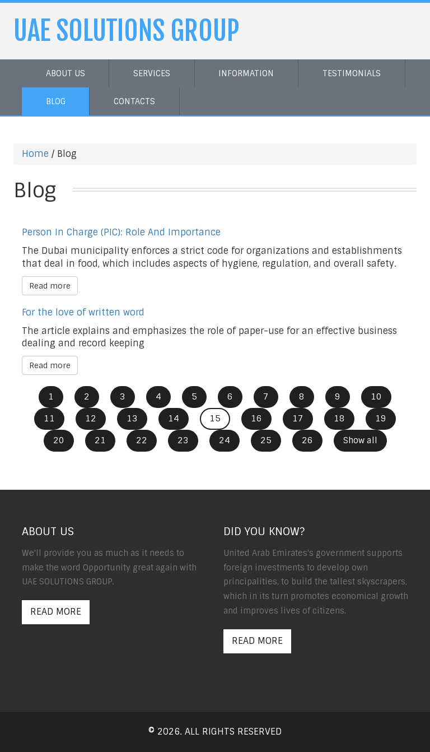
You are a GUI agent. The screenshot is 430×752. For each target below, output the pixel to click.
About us (65, 73)
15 (215, 418)
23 (183, 440)
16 (256, 418)
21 (100, 440)
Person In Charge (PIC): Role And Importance (121, 232)
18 (339, 418)
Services (151, 73)
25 (266, 440)
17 (297, 418)
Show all (360, 440)
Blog (56, 101)
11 (49, 418)
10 (376, 396)
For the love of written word (83, 312)
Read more (50, 286)
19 (380, 418)
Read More (55, 612)
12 (90, 418)
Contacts (134, 101)
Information (246, 73)
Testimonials (351, 73)
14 (173, 418)
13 (132, 418)
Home (35, 154)
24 (224, 440)
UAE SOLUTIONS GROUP (126, 31)
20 (58, 440)
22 (141, 440)
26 (307, 440)
